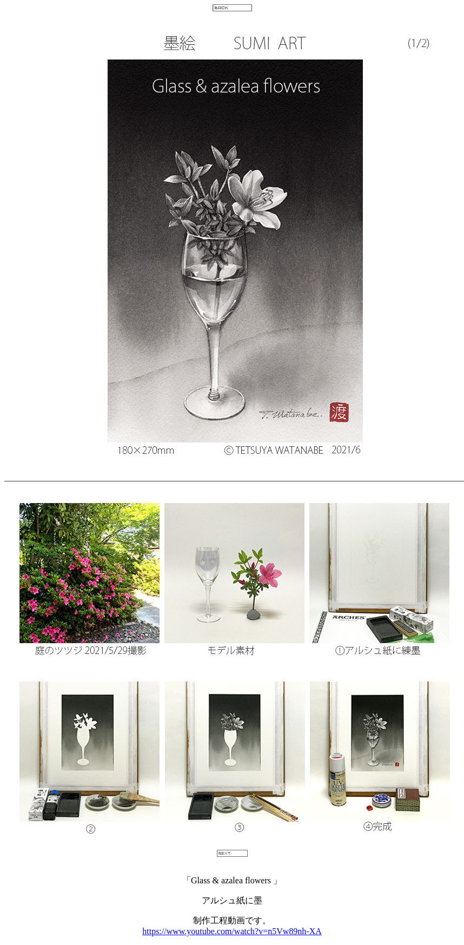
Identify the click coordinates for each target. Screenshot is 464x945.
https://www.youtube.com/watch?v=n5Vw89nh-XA (232, 931)
